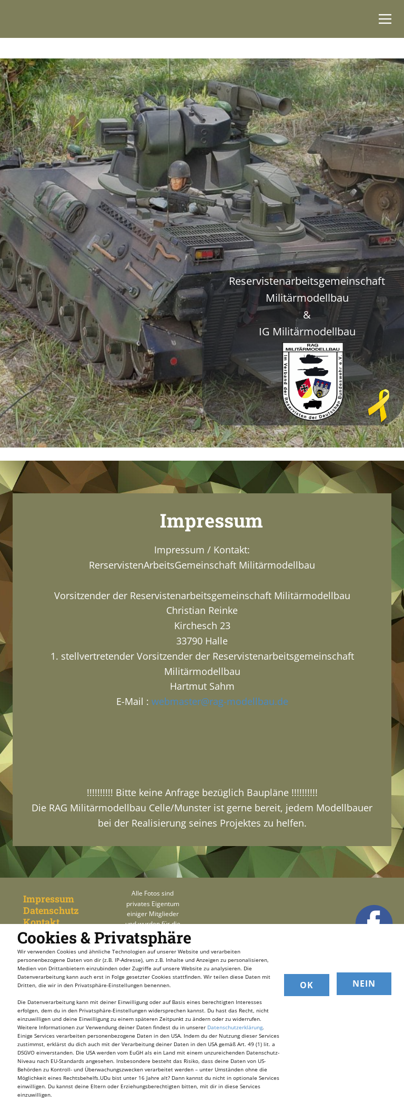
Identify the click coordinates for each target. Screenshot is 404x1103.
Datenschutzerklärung (234, 1027)
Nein (364, 983)
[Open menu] (385, 19)
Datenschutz (51, 910)
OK (307, 985)
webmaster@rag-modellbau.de (220, 701)
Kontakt (41, 922)
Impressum (48, 898)
